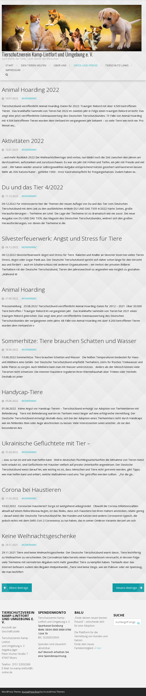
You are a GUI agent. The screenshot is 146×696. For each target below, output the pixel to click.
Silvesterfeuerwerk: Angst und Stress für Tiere (62, 238)
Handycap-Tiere (22, 392)
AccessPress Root (31, 691)
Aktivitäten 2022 (23, 141)
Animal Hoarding (23, 289)
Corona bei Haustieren (31, 489)
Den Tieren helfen (33, 65)
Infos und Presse (86, 65)
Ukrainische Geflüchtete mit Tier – (46, 443)
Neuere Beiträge (126, 588)
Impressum (13, 70)
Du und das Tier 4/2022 (32, 187)
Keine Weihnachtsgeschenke (39, 536)
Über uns (60, 65)
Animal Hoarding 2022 (30, 89)
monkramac (29, 98)
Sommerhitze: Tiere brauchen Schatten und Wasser (69, 341)
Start (9, 65)
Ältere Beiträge (18, 588)
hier (99, 648)
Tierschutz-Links (117, 65)
